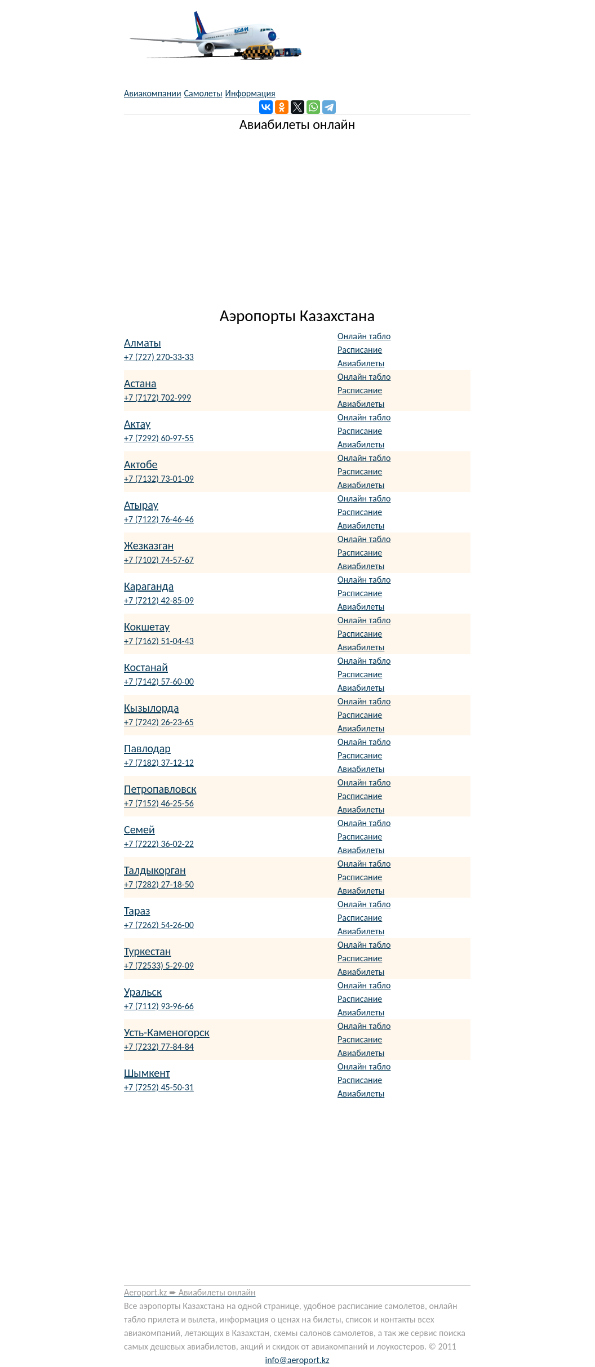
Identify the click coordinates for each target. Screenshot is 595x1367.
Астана (140, 383)
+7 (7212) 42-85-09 (159, 600)
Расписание (360, 349)
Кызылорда (151, 707)
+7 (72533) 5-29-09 (159, 965)
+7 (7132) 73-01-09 (159, 478)
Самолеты (203, 93)
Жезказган (149, 545)
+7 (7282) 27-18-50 (159, 884)
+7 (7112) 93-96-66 (159, 1006)
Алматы (142, 342)
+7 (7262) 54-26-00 (159, 925)
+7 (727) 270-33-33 (159, 357)
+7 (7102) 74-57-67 (159, 559)
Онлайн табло (364, 336)
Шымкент (147, 1073)
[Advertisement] (297, 218)
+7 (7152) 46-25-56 (159, 803)
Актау (137, 423)
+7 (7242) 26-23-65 (159, 722)
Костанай (146, 667)
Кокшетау (147, 626)
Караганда (149, 586)
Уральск (143, 991)
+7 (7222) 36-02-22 (159, 843)
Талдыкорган (155, 870)
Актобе (141, 464)
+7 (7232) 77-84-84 (159, 1046)
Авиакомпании (152, 93)
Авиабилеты (361, 363)
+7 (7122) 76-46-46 (159, 519)
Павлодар (147, 748)
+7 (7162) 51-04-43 (159, 641)
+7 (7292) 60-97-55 (159, 438)
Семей (139, 829)
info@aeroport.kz (297, 1360)
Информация (250, 93)
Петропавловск (160, 789)
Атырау (141, 505)
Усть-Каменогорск (167, 1032)
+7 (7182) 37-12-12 (159, 762)
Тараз (137, 910)
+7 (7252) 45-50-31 (159, 1087)
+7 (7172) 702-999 (157, 397)
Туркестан (147, 951)
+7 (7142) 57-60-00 (159, 681)
